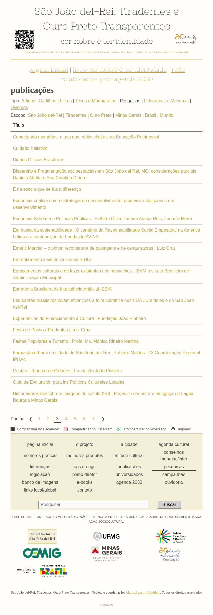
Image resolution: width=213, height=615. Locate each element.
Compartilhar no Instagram (87, 429)
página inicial (48, 69)
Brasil (150, 115)
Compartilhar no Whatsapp (141, 429)
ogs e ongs (84, 466)
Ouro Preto (70, 25)
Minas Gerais (128, 115)
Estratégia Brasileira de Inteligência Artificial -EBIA (62, 289)
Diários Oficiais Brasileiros (38, 159)
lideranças (40, 466)
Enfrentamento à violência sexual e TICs (52, 259)
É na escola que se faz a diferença (47, 189)
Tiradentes (145, 11)
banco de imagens (40, 482)
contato (84, 490)
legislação (40, 474)
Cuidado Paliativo (30, 148)
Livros (66, 100)
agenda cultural (174, 444)
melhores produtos (84, 455)
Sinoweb (106, 605)
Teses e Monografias (95, 100)
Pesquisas (130, 100)
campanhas (173, 474)
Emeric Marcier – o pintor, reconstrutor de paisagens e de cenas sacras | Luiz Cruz (94, 248)
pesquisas (174, 466)
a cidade (129, 444)
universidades (129, 474)
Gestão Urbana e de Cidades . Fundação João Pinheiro (67, 370)
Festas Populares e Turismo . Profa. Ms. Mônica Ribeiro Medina (76, 341)
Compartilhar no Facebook (35, 429)
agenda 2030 (129, 482)
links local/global (40, 490)
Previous (30, 419)
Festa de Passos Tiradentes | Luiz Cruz (51, 330)
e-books (85, 482)
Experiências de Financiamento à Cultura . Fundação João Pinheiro (79, 318)
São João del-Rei (74, 11)
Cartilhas (47, 100)
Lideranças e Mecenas (166, 100)
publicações (129, 466)
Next (102, 419)
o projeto (84, 444)
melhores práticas (39, 455)
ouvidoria (174, 482)
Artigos (28, 100)
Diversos (19, 107)
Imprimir (181, 429)
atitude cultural (129, 455)
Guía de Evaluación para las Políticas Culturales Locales (68, 382)
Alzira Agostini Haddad (142, 592)
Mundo (166, 115)
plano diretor (84, 474)
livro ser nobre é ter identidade (120, 69)
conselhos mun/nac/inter (173, 455)
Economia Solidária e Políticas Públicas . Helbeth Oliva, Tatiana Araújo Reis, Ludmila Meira (102, 218)
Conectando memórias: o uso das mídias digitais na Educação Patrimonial (86, 137)
